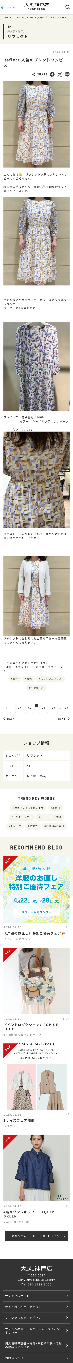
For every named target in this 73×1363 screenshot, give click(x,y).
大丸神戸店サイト (17, 1296)
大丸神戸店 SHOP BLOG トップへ (38, 1236)
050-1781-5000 (39, 1284)
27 (56, 708)
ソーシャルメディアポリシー (24, 1318)
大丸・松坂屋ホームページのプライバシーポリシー (34, 1330)
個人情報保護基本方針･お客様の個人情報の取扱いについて (33, 1345)
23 (17, 708)
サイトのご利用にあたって (23, 1307)
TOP (6, 17)
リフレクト (18, 17)
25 (37, 708)
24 (27, 708)
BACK (9, 718)
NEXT (64, 718)
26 (46, 708)
